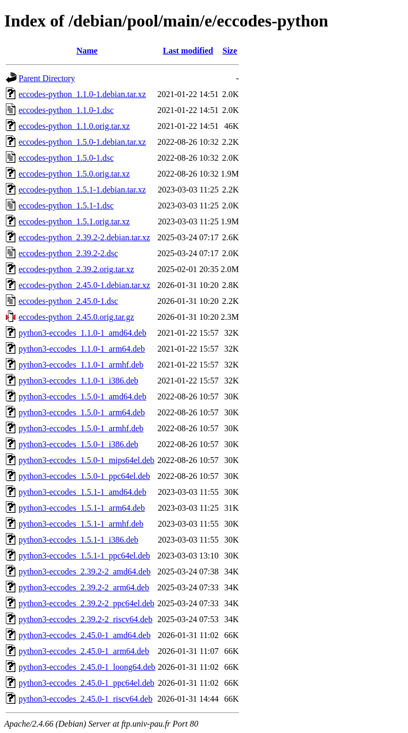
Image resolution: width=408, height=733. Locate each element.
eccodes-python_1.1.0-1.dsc (66, 110)
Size (230, 50)
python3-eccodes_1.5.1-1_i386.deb (78, 539)
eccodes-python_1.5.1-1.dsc (66, 205)
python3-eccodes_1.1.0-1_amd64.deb (82, 332)
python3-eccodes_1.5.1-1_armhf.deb (81, 523)
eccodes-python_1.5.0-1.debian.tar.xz (82, 141)
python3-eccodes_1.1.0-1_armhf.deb (81, 364)
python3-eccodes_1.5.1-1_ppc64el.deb (84, 555)
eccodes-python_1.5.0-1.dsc (66, 157)
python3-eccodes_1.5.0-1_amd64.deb (82, 396)
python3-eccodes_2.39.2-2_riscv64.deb (85, 619)
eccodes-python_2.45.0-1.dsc (68, 301)
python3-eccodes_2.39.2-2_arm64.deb (84, 587)
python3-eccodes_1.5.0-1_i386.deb (78, 444)
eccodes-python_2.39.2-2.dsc (68, 253)
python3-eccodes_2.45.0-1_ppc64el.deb (86, 682)
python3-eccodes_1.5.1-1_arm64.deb (82, 507)
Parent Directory (47, 78)
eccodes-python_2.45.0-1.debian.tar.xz (84, 285)
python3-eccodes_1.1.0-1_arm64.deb (82, 348)
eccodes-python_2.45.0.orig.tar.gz (76, 316)
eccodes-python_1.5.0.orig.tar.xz (74, 173)
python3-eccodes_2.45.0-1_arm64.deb (84, 651)
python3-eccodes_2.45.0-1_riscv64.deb (85, 698)
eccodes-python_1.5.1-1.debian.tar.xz (82, 189)
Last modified (188, 50)
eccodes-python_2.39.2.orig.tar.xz (76, 269)
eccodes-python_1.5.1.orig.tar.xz (74, 221)
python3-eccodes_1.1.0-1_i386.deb (78, 380)
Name (87, 50)
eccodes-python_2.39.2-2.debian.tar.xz (84, 237)
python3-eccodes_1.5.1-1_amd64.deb (82, 491)
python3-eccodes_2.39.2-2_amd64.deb (84, 571)
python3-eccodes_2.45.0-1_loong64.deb (87, 666)
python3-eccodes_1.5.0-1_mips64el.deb (87, 460)
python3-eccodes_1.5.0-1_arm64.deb (82, 412)
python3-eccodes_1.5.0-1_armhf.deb (81, 428)
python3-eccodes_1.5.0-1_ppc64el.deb (84, 476)
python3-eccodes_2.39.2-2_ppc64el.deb (86, 603)
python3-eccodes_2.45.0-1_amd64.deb (84, 635)
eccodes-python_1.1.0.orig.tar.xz (74, 125)
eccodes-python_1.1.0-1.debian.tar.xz (82, 94)
